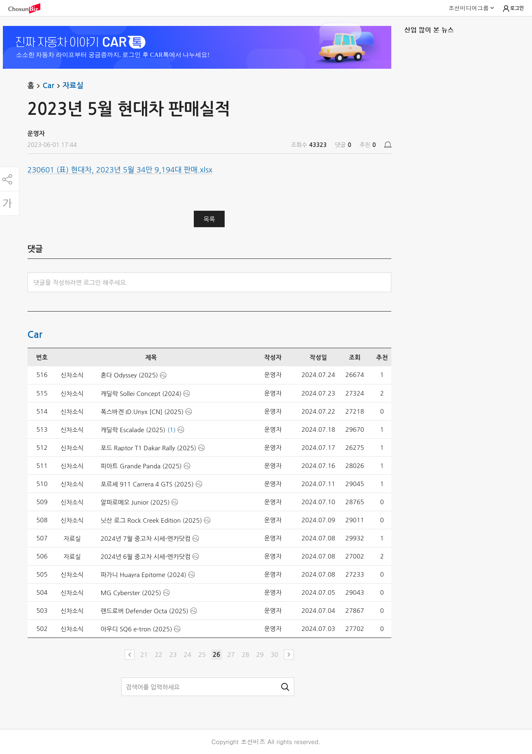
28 (245, 655)
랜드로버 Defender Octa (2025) (144, 611)
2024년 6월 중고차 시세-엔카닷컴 (145, 557)
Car (52, 86)
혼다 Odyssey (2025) (129, 375)
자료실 (73, 85)
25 (202, 655)
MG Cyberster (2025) (130, 593)
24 (187, 655)
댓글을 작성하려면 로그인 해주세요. (81, 282)
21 (144, 655)
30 (274, 655)
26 (216, 655)
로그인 (513, 9)
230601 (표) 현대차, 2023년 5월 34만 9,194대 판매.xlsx (120, 170)
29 (260, 655)
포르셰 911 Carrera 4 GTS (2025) (146, 484)
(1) (171, 430)
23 (173, 655)
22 (158, 655)
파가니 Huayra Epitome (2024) (143, 575)
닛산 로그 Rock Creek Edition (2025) (151, 520)
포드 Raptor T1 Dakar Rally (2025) (148, 448)
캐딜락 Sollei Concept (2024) (140, 394)
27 (231, 655)
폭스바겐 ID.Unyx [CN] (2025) (142, 412)
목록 (209, 219)
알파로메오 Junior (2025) (135, 502)
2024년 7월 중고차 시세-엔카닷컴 (145, 538)
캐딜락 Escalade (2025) (132, 430)
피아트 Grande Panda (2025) (140, 466)
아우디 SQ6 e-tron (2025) (136, 629)
